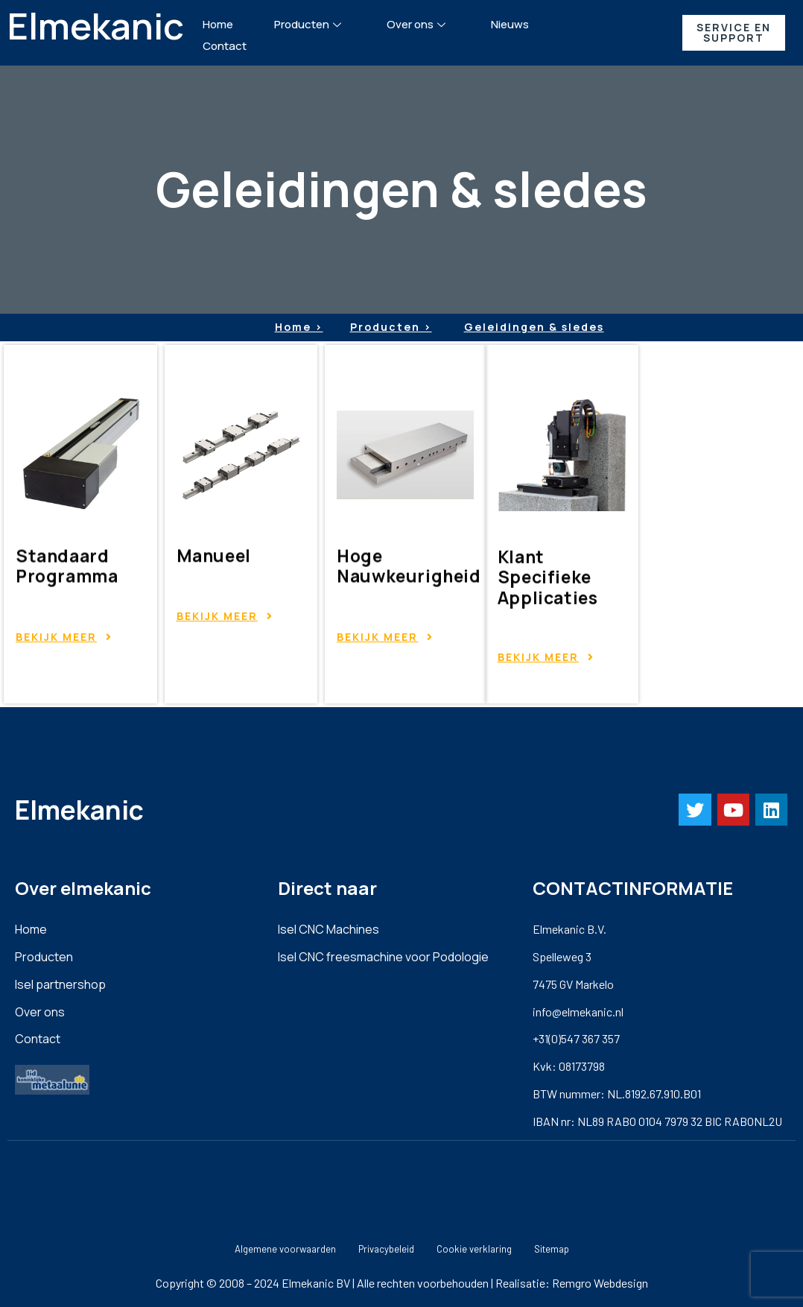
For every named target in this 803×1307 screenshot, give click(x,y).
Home (218, 24)
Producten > (391, 327)
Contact (225, 46)
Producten (309, 24)
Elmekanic (95, 26)
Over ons (418, 24)
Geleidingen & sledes (534, 327)
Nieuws (510, 24)
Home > (299, 327)
